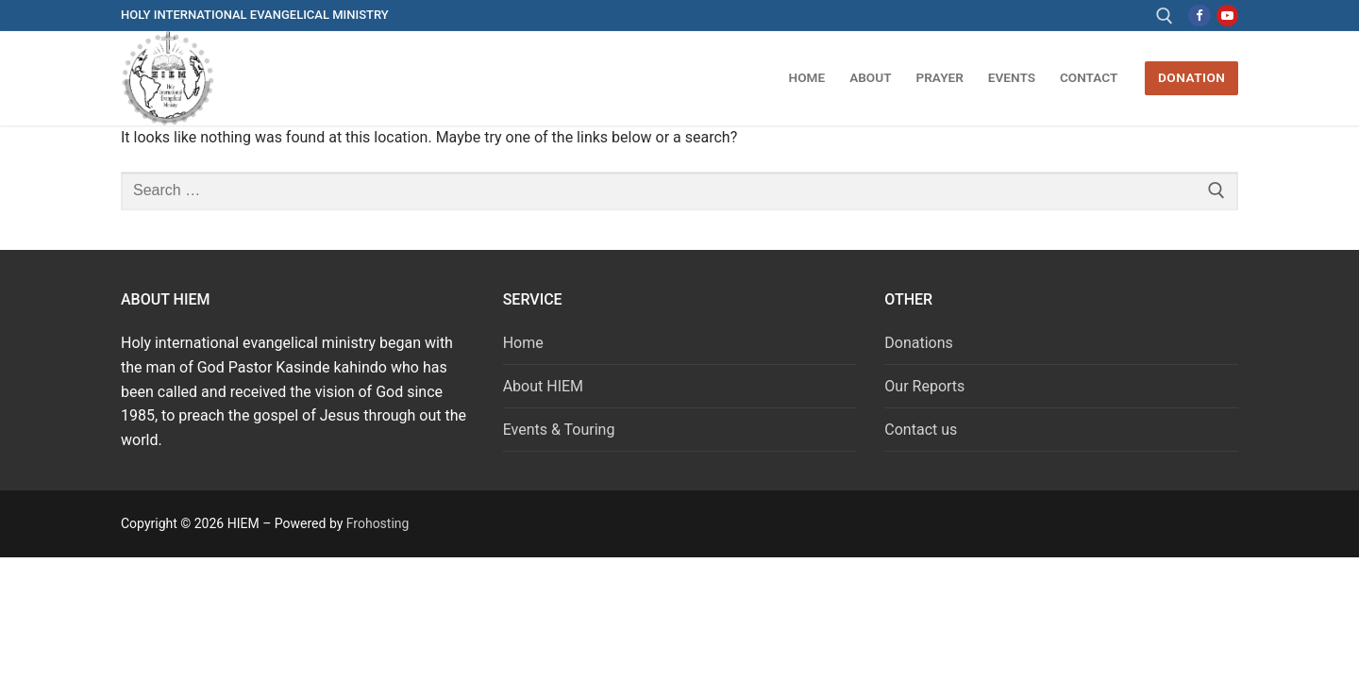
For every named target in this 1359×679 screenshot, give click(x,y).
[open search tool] (1164, 16)
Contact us (920, 430)
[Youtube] (1227, 15)
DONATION (1191, 77)
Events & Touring (559, 430)
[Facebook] (1199, 15)
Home (523, 343)
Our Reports (924, 386)
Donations (918, 343)
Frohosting (378, 523)
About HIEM (543, 386)
